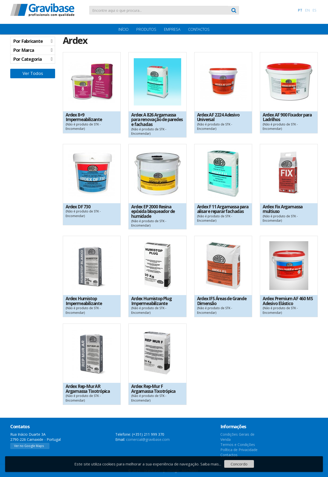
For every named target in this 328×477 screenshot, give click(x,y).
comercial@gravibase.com (148, 439)
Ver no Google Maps (29, 446)
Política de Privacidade (239, 449)
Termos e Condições (237, 444)
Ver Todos (33, 73)
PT (300, 10)
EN (307, 10)
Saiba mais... (210, 463)
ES (314, 10)
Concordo (239, 463)
